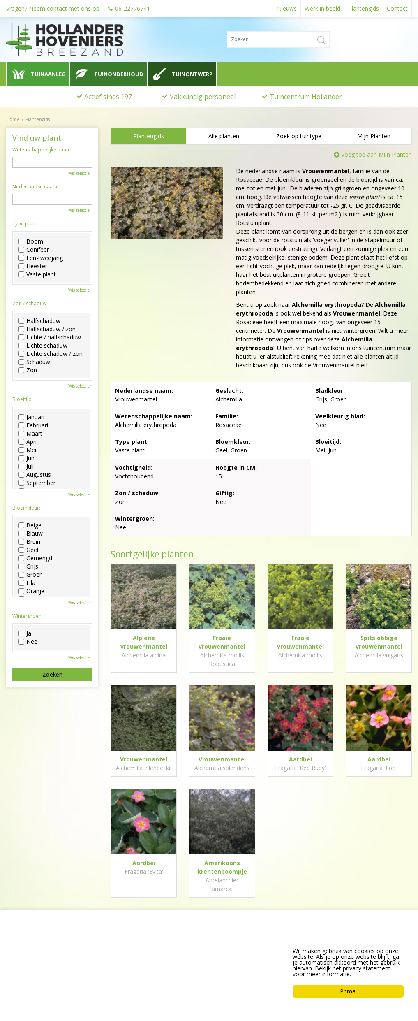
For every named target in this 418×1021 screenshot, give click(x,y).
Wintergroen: (27, 616)
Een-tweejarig (40, 258)
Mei (27, 450)
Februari (33, 425)
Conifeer (33, 250)
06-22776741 (132, 8)
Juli (26, 466)
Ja (24, 633)
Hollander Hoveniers (44, 947)
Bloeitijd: (22, 399)
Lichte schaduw (42, 345)
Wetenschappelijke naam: (42, 150)
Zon (27, 370)
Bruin (29, 542)
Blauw (30, 533)
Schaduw (34, 362)
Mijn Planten (373, 136)
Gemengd (35, 558)
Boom (30, 241)
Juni (27, 458)
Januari (31, 417)
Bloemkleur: (26, 508)
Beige (30, 525)
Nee (27, 642)
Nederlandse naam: (35, 187)
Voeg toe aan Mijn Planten (376, 154)
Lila (26, 583)
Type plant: (25, 224)
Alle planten (223, 136)
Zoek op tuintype (298, 136)
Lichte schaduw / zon (50, 354)
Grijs (28, 566)
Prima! (348, 991)
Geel (28, 550)
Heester (32, 266)
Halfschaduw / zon (47, 329)
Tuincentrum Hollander (306, 96)
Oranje (31, 591)
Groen (30, 575)
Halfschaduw (39, 321)
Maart (30, 433)
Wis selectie (79, 173)
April (28, 442)
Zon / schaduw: (30, 303)
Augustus (34, 475)
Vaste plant (37, 274)
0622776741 (28, 978)
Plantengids (148, 136)
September (36, 483)
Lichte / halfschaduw (49, 337)
